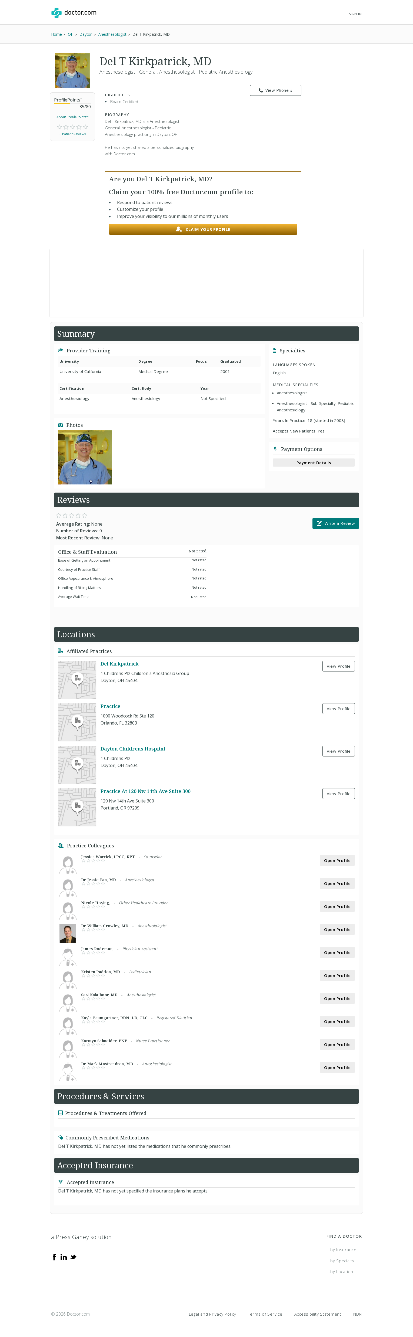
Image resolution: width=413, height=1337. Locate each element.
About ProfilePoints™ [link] (72, 117)
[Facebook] (54, 1256)
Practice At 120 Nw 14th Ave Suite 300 (146, 791)
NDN (357, 1314)
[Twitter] (73, 1256)
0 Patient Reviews (72, 134)
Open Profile (337, 860)
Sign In (355, 14)
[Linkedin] (64, 1256)
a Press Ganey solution (81, 1237)
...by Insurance (342, 1249)
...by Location (340, 1271)
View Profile (339, 666)
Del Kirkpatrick (119, 664)
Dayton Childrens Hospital (133, 749)
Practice (110, 706)
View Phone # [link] (276, 90)
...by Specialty (340, 1260)
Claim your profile (203, 229)
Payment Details (314, 462)
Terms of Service (265, 1314)
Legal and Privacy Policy (212, 1314)
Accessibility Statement (317, 1314)
